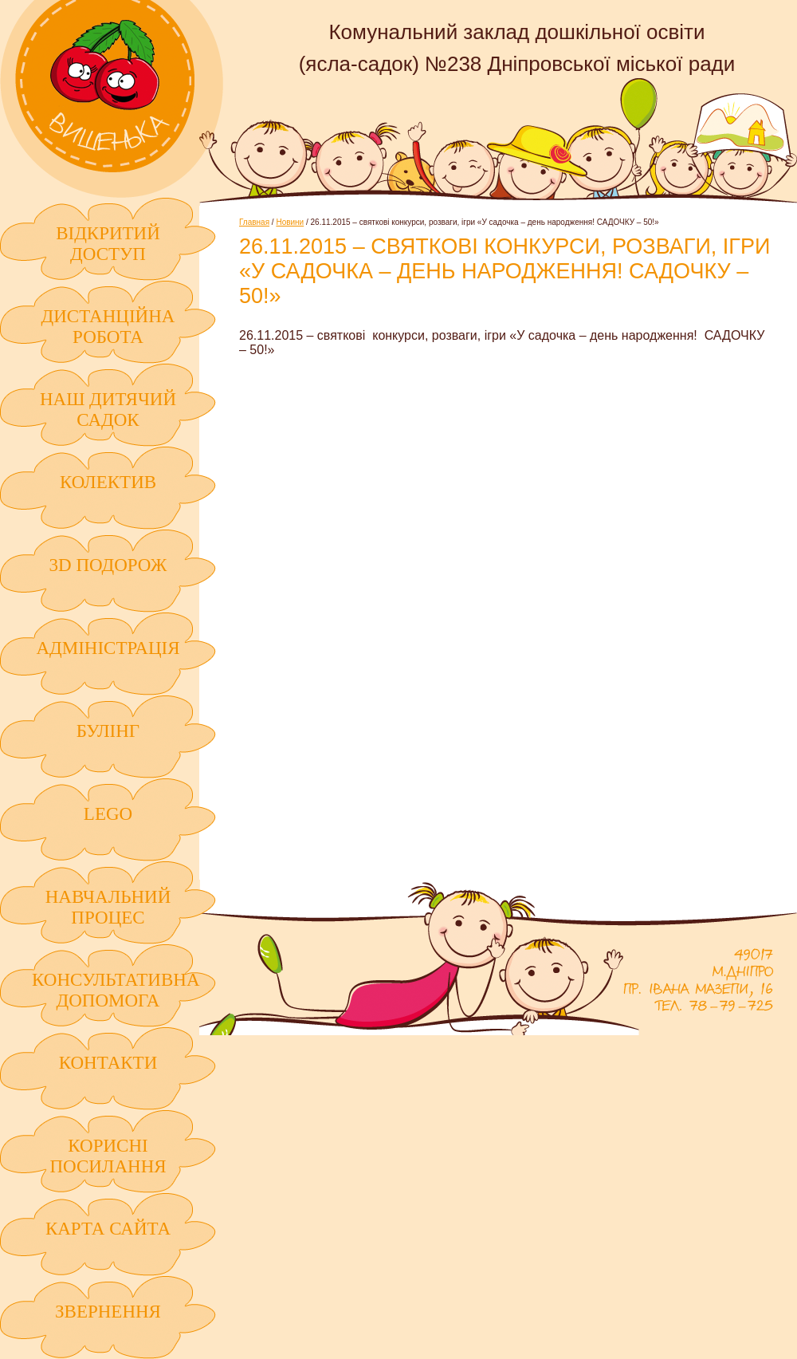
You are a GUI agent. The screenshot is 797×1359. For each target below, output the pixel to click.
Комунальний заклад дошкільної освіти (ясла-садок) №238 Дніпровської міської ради (111, 99)
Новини (290, 222)
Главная (254, 222)
